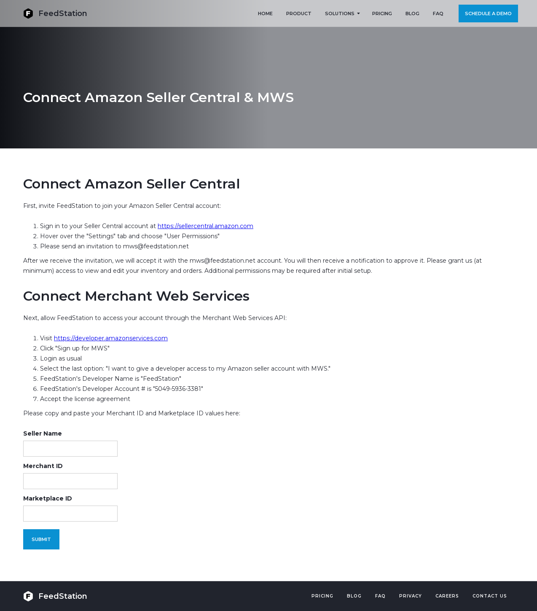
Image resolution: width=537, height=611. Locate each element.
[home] (55, 13)
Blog (354, 596)
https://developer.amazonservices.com (111, 338)
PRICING (382, 13)
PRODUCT (298, 13)
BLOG (412, 13)
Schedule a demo (488, 13)
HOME (265, 13)
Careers (447, 596)
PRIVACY (410, 596)
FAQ (438, 13)
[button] (341, 13)
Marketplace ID (47, 498)
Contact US (490, 596)
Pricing (322, 596)
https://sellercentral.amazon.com (205, 226)
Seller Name (42, 433)
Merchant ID (43, 466)
